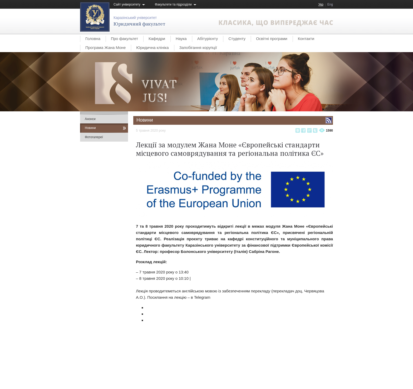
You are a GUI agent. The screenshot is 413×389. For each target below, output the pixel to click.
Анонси (90, 119)
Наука (181, 38)
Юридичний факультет (139, 24)
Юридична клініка (152, 47)
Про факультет (124, 38)
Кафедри (157, 38)
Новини (90, 128)
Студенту (236, 38)
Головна (92, 38)
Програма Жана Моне (105, 47)
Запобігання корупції (198, 47)
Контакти (306, 38)
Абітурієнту (207, 38)
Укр (320, 4)
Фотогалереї (94, 137)
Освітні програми (271, 38)
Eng (330, 4)
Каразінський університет (135, 18)
